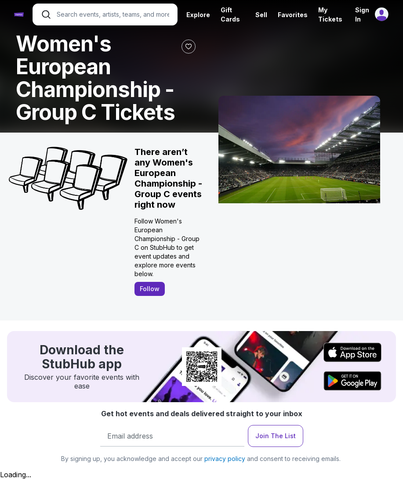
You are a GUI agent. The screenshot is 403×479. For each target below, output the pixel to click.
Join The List (275, 435)
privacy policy (224, 458)
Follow (150, 288)
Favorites (293, 14)
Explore (198, 14)
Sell (261, 14)
